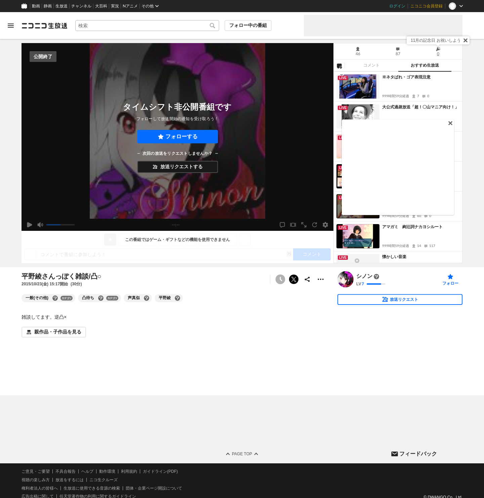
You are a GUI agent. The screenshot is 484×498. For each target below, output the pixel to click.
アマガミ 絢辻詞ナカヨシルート (412, 226)
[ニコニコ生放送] (44, 26)
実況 (115, 6)
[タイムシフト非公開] (280, 279)
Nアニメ (130, 6)
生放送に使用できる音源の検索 (92, 488)
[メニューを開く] (10, 25)
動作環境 (107, 471)
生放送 (61, 6)
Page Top (242, 454)
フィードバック (418, 454)
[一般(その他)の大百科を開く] (55, 298)
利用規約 (129, 471)
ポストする (293, 279)
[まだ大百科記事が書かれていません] (376, 276)
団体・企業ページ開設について (154, 488)
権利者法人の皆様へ (40, 488)
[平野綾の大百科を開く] (177, 298)
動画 (36, 6)
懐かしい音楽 (394, 256)
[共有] (307, 279)
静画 (48, 6)
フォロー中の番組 (248, 25)
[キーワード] (147, 25)
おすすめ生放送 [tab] (425, 65)
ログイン (397, 6)
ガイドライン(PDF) (160, 471)
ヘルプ (87, 471)
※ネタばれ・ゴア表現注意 (406, 77)
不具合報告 (65, 471)
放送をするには (69, 480)
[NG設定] (339, 65)
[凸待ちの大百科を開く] (101, 298)
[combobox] (147, 25)
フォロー (450, 283)
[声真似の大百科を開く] (146, 298)
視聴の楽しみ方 (36, 479)
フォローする (181, 136)
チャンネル (81, 6)
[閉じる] (465, 40)
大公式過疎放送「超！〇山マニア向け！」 (420, 107)
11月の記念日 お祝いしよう (436, 40)
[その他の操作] (320, 279)
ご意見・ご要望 (36, 471)
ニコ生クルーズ (103, 480)
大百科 (101, 6)
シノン (364, 276)
